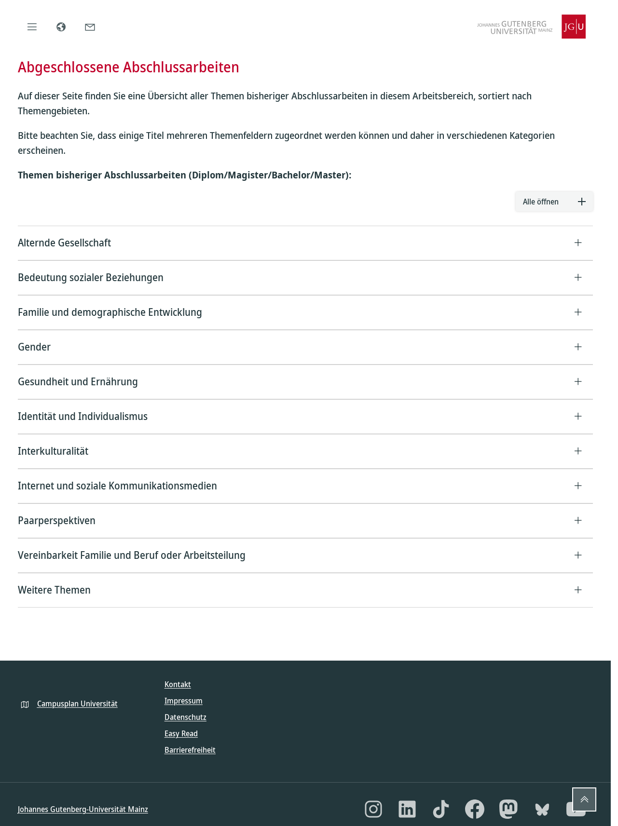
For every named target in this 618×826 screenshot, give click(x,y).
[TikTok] (441, 809)
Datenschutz (185, 717)
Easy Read (181, 733)
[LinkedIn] (407, 809)
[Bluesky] (542, 809)
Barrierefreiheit (190, 750)
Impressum (184, 700)
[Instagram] (373, 809)
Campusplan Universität (77, 703)
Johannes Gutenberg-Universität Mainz (83, 809)
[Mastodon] (508, 809)
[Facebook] (474, 809)
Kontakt (178, 684)
